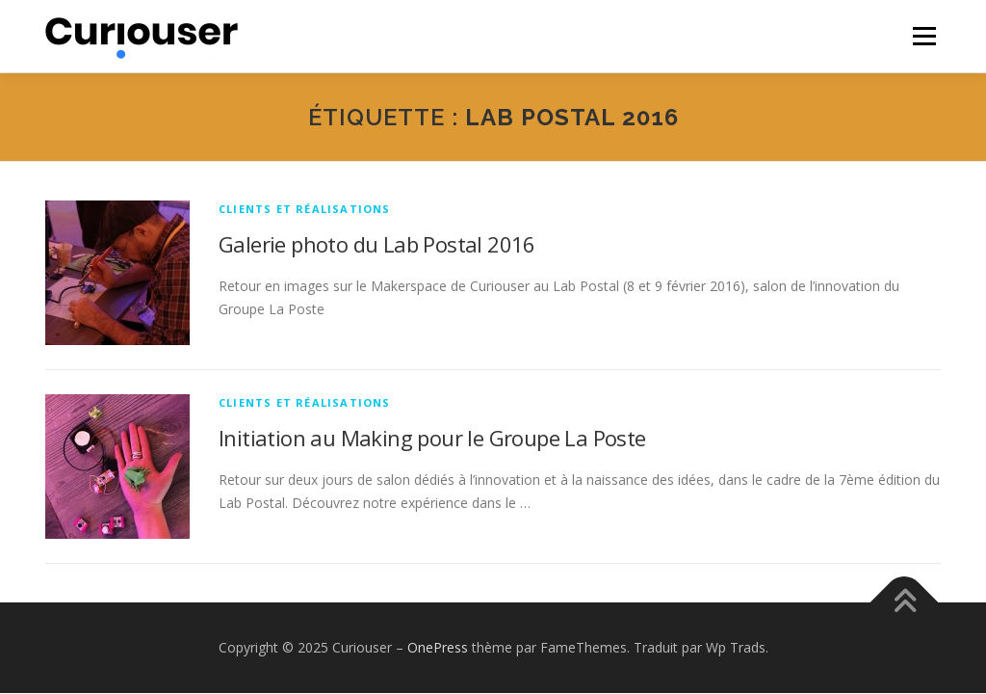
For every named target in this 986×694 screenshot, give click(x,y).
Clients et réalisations (305, 208)
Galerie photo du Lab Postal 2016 (377, 243)
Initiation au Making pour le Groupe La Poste (432, 437)
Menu (924, 36)
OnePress (437, 647)
